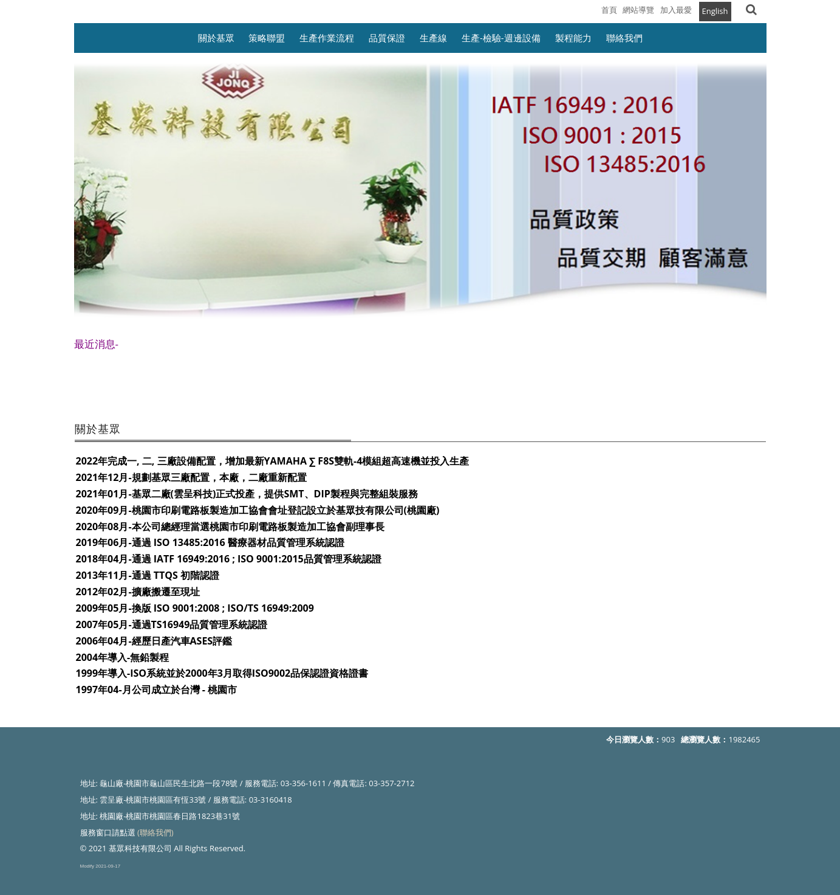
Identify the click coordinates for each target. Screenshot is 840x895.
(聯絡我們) (155, 832)
